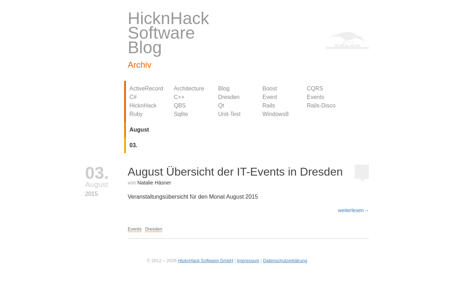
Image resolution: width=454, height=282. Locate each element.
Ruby (136, 114)
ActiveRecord (146, 88)
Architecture (189, 88)
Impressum (248, 260)
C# (133, 97)
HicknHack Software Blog (168, 33)
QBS (180, 106)
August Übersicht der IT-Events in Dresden (235, 171)
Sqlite (181, 114)
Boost (269, 88)
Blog (223, 88)
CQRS (315, 88)
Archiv (139, 65)
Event (269, 97)
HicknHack (142, 106)
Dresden (228, 97)
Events (315, 97)
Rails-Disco (321, 106)
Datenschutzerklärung (285, 260)
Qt (221, 106)
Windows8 (275, 114)
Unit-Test (229, 114)
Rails (268, 106)
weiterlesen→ (353, 210)
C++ (179, 97)
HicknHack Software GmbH (205, 260)
